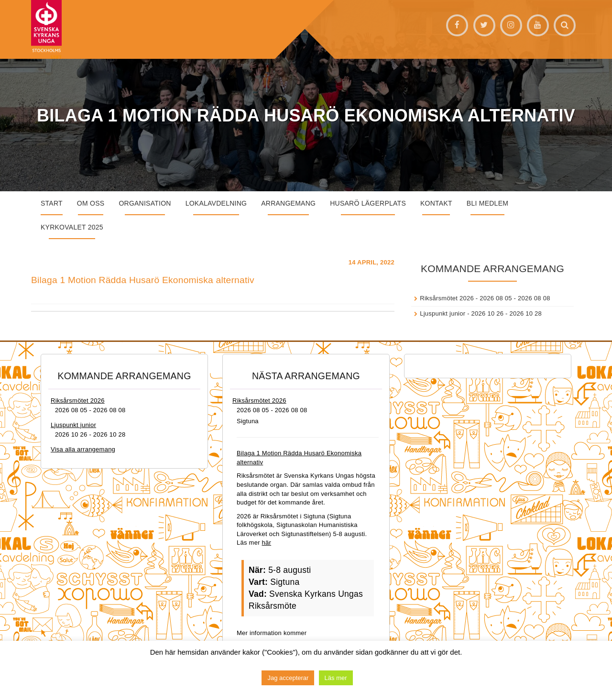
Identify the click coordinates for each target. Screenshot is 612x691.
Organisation (145, 203)
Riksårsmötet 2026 (447, 298)
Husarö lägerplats (368, 203)
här (267, 542)
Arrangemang (288, 203)
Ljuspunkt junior (442, 313)
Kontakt (436, 203)
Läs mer (336, 677)
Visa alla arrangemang (83, 449)
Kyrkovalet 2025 (72, 227)
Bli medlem (487, 203)
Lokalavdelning (216, 203)
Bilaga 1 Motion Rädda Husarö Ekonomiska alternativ (142, 280)
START (52, 203)
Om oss (91, 203)
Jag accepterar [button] (287, 677)
